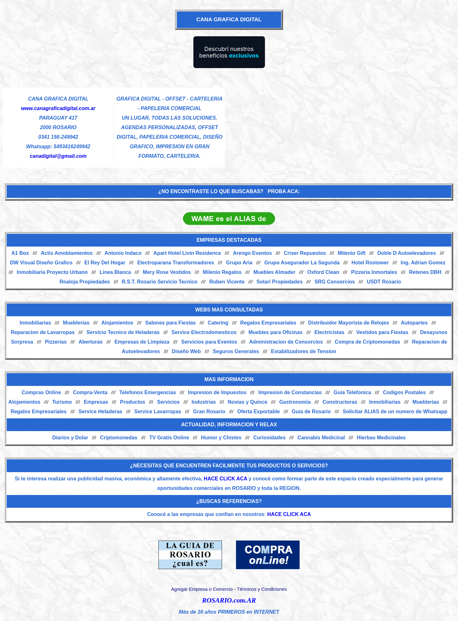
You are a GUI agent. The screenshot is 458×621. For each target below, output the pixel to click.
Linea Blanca (115, 272)
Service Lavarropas (157, 411)
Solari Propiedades (279, 281)
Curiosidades (269, 437)
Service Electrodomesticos (204, 332)
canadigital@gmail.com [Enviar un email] (58, 156)
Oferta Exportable (258, 411)
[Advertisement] (340, 131)
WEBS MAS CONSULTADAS (229, 309)
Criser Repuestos (305, 253)
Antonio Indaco (123, 253)
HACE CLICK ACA (225, 478)
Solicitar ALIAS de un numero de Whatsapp (395, 411)
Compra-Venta (90, 392)
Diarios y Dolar (70, 437)
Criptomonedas (118, 437)
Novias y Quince (247, 402)
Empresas (96, 402)
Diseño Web (186, 351)
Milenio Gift (351, 253)
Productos (132, 402)
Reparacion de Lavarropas (43, 332)
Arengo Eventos (252, 253)
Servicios (168, 402)
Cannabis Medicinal (321, 437)
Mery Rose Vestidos (167, 272)
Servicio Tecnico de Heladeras (123, 332)
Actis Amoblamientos (67, 253)
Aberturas (91, 342)
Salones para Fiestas (170, 322)
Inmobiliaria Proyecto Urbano (52, 272)
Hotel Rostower (370, 262)
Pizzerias (55, 342)
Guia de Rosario (311, 411)
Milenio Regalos (222, 272)
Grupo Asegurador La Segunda (302, 262)
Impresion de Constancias (290, 392)
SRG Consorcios (335, 281)
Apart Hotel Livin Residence (187, 253)
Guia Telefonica (352, 392)
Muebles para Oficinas (275, 332)
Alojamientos (117, 322)
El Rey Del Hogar (104, 262)
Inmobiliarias (35, 322)
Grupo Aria (239, 262)
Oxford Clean (323, 272)
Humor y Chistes (221, 437)
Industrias (203, 402)
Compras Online (41, 392)
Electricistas (329, 332)
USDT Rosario (384, 281)
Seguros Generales (236, 351)
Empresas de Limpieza (142, 342)
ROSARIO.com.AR (229, 600)
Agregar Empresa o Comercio (202, 589)
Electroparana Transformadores (175, 262)
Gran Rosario (209, 411)
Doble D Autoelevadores (407, 253)
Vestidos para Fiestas (382, 332)
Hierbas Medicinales (381, 437)
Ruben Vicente (227, 281)
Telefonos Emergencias (147, 392)
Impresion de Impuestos (217, 392)
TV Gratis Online (169, 437)
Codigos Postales (404, 392)
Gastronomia (295, 402)
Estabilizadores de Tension (303, 351)
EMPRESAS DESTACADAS (229, 240)
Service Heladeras (100, 411)
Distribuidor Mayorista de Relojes (348, 322)
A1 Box (20, 253)
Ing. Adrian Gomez (423, 262)
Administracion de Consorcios (286, 342)
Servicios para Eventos (209, 342)
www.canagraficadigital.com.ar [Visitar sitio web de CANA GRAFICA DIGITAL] (58, 108)
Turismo (62, 402)
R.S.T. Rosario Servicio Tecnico (160, 281)
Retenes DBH (425, 272)
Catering (218, 322)
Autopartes (414, 322)
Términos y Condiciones (262, 589)
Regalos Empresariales (268, 322)
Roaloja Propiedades (84, 281)
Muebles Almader (274, 272)
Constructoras (340, 402)
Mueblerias (76, 322)
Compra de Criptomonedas (367, 342)
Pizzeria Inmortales (374, 272)
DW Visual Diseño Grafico (41, 262)
